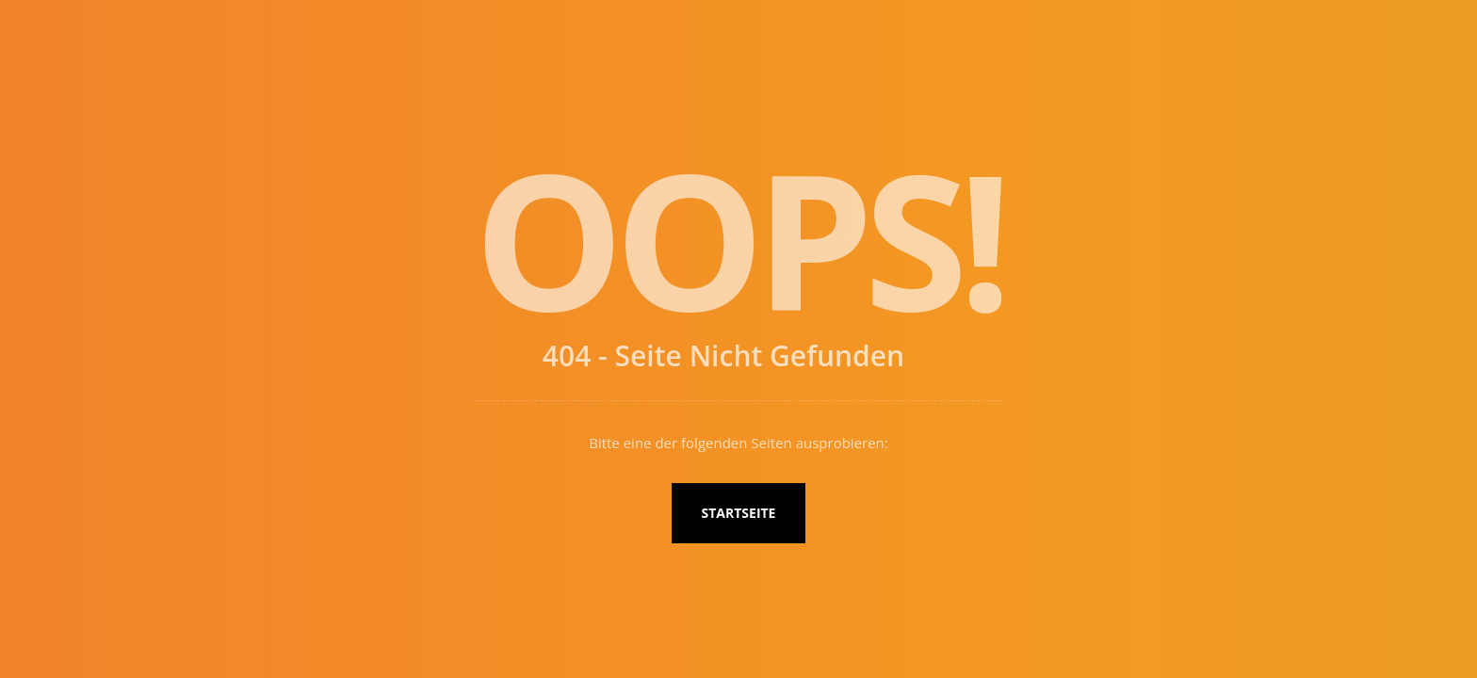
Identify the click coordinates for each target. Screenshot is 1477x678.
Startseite (739, 513)
